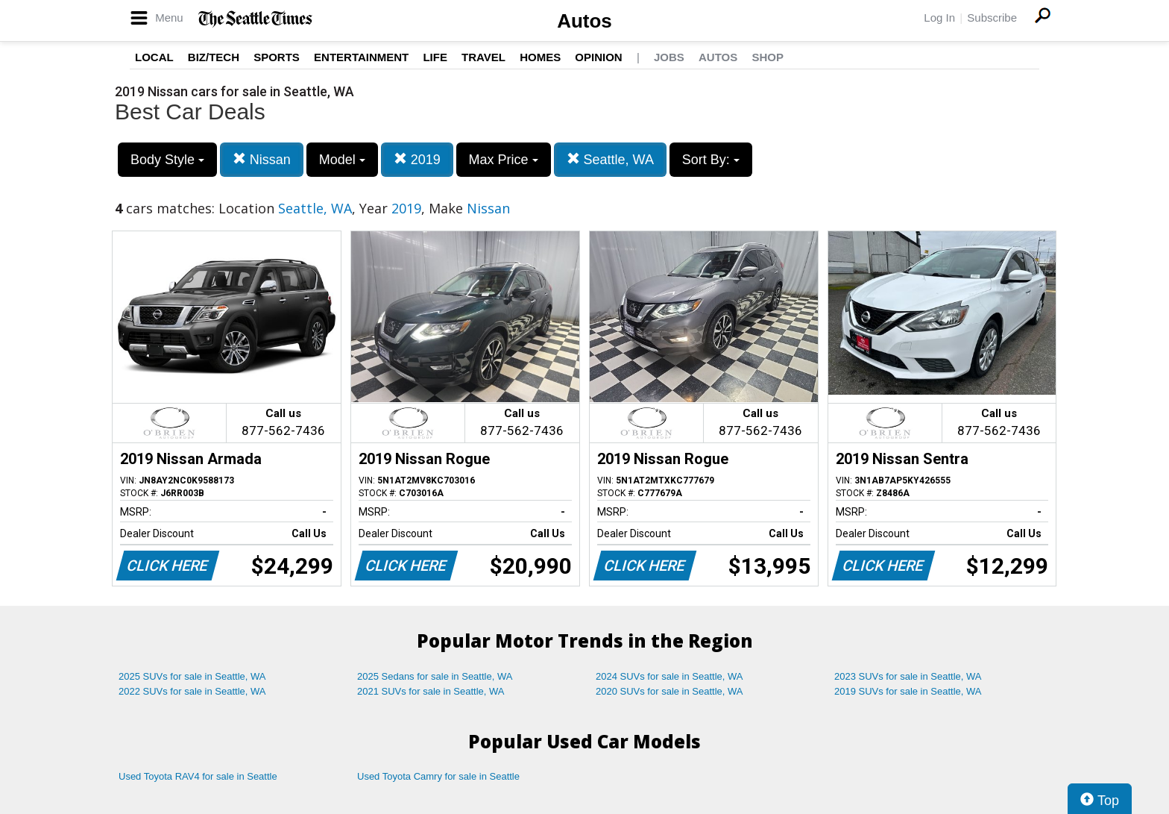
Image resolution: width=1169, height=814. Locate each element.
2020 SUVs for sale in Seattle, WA (669, 691)
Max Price (503, 159)
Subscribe (992, 17)
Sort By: (711, 159)
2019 (417, 159)
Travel (483, 57)
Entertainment (361, 57)
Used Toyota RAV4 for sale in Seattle (198, 776)
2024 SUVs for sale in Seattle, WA (669, 676)
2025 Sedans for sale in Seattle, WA (434, 676)
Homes (540, 57)
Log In (939, 17)
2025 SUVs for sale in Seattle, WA (192, 676)
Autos (584, 21)
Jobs (669, 57)
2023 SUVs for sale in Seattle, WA (908, 676)
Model (342, 159)
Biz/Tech (213, 57)
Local (154, 57)
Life (435, 57)
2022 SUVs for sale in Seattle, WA (192, 691)
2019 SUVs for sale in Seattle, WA (908, 691)
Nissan (262, 159)
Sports (276, 57)
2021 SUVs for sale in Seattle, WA (431, 691)
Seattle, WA (610, 159)
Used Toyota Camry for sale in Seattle (438, 776)
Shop (768, 57)
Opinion (598, 57)
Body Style (167, 159)
